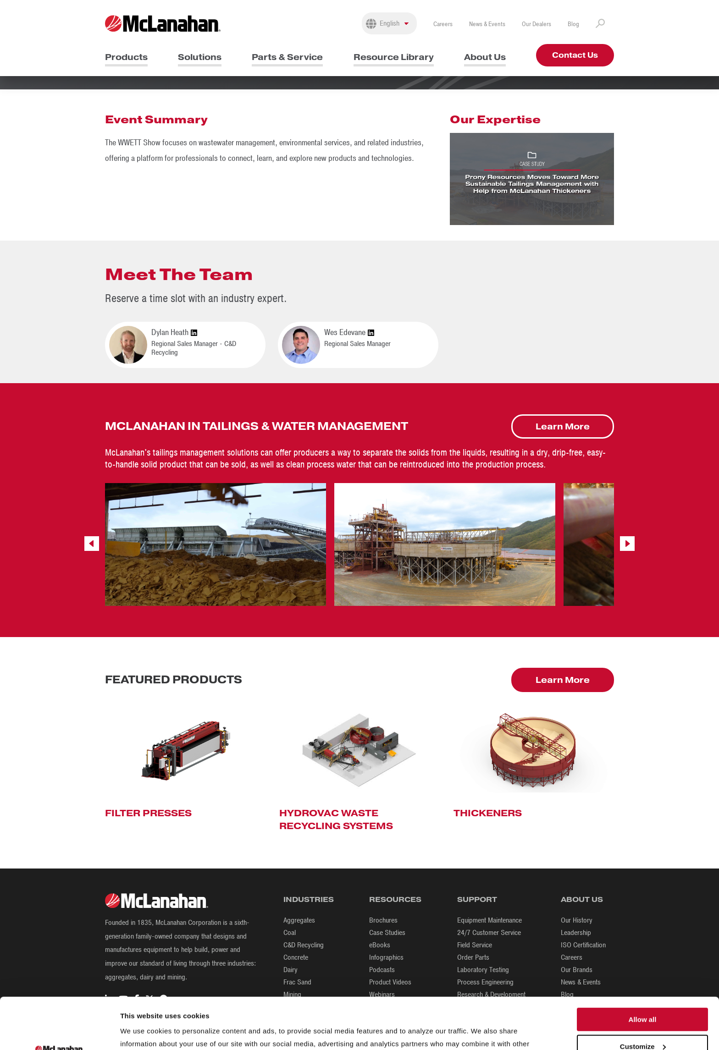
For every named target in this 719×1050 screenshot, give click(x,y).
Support (477, 899)
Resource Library (394, 57)
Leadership (576, 933)
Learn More (563, 426)
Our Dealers (536, 24)
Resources (395, 899)
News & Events (487, 24)
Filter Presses (148, 813)
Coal (289, 933)
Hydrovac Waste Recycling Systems (336, 819)
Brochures (383, 920)
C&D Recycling (303, 945)
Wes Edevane (349, 333)
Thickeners (488, 813)
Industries (308, 899)
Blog (573, 24)
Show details (141, 1032)
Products (126, 57)
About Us (485, 57)
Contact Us (575, 55)
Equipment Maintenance (489, 920)
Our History (576, 920)
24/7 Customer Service (489, 933)
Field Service (474, 945)
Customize (643, 995)
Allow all (643, 968)
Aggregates (299, 920)
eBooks (379, 945)
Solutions (199, 57)
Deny (642, 1022)
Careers (443, 24)
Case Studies (387, 933)
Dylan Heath (174, 333)
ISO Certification (583, 945)
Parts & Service (287, 57)
